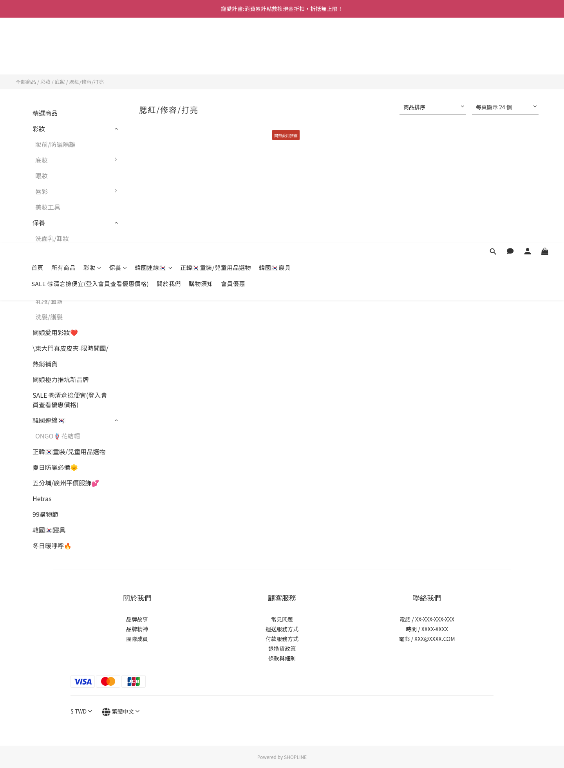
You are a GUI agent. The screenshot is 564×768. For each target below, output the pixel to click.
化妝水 (44, 269)
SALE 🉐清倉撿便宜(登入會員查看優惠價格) (90, 58)
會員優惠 (233, 58)
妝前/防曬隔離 (55, 144)
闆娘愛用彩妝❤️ (55, 332)
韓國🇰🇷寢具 (275, 42)
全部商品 (26, 81)
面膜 (41, 254)
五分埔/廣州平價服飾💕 (66, 482)
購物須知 (201, 58)
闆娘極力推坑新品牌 (61, 379)
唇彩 (78, 191)
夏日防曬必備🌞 (55, 467)
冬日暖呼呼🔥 (52, 545)
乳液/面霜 (49, 301)
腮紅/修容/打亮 (86, 81)
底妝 (60, 81)
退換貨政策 (282, 648)
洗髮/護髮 (49, 316)
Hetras (42, 498)
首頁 (37, 42)
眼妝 (41, 175)
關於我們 (169, 58)
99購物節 (45, 514)
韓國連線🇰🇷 (153, 42)
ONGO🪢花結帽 (57, 435)
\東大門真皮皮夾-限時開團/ (70, 348)
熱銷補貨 (45, 363)
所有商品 (63, 42)
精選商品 (45, 113)
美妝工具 (47, 207)
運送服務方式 (282, 629)
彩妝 (92, 42)
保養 (118, 42)
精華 (41, 285)
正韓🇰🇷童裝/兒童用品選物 (215, 42)
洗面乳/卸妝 (52, 238)
